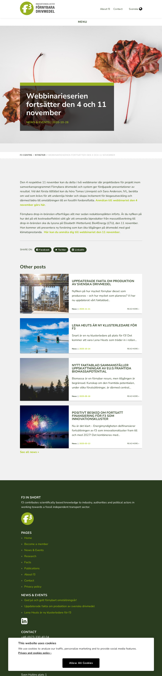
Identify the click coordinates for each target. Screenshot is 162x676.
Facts (27, 562)
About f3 (105, 9)
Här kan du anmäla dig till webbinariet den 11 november (82, 232)
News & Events (34, 550)
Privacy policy (32, 587)
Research (30, 556)
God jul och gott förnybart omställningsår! (50, 600)
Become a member (36, 544)
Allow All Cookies (81, 662)
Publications (32, 568)
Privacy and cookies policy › (34, 652)
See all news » (29, 452)
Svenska (135, 9)
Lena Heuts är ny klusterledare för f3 (47, 612)
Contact (118, 9)
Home (28, 538)
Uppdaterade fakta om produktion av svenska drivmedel (59, 606)
